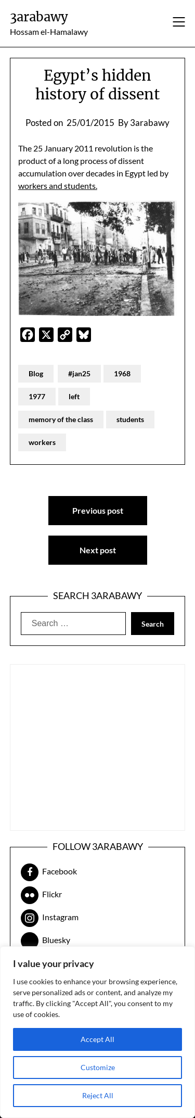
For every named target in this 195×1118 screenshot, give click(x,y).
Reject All (97, 1095)
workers (42, 442)
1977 (37, 396)
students (130, 419)
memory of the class (61, 419)
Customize (98, 1067)
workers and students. (57, 185)
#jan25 (79, 373)
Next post (98, 550)
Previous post (97, 510)
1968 (122, 373)
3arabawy (39, 17)
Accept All (97, 1039)
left (74, 396)
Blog (36, 373)
